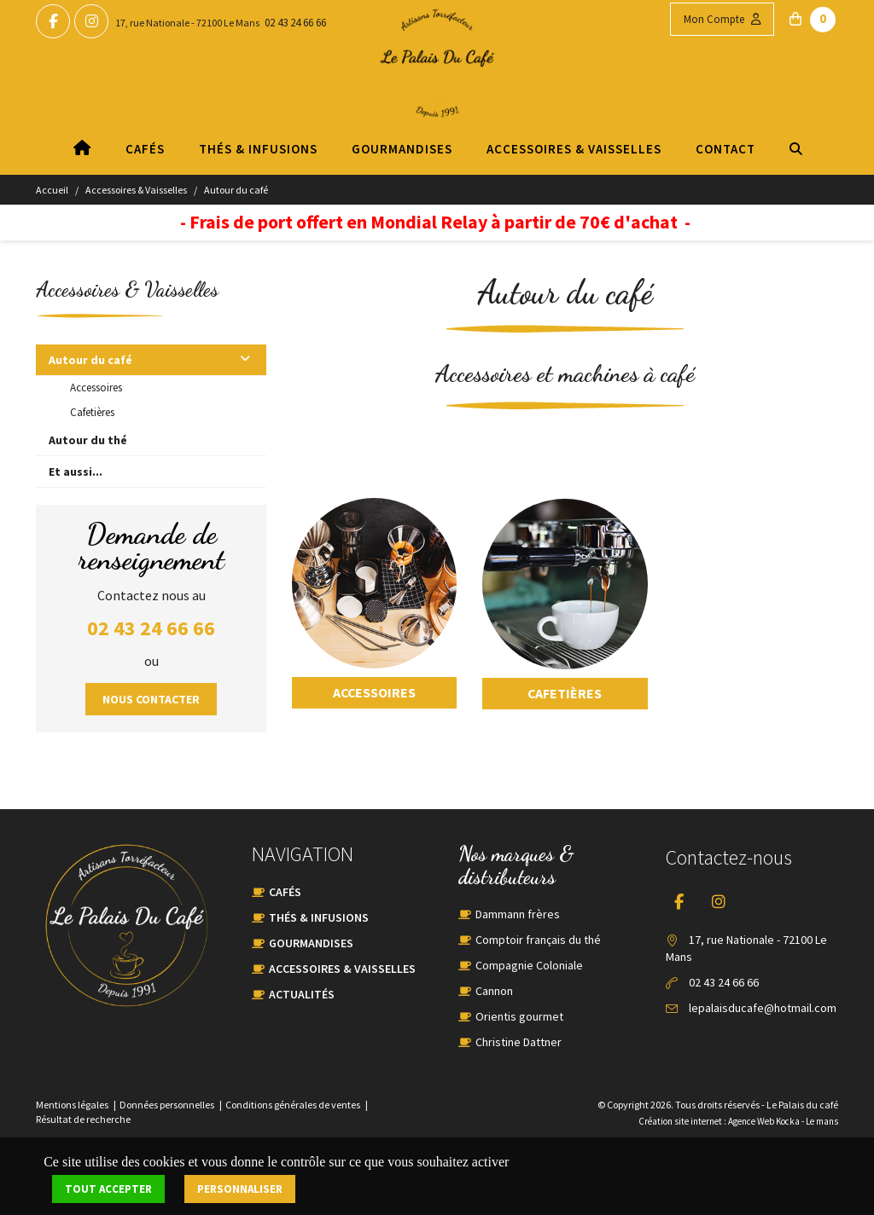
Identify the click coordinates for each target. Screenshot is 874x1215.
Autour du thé (88, 440)
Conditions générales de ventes (292, 1104)
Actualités (302, 994)
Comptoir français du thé (538, 939)
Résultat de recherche (83, 1119)
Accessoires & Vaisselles (573, 149)
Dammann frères (517, 914)
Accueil (52, 189)
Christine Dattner (518, 1042)
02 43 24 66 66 (295, 22)
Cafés (144, 149)
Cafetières (92, 412)
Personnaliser (240, 1189)
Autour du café (236, 189)
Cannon (494, 990)
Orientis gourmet (519, 1016)
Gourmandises (401, 149)
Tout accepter (108, 1189)
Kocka (788, 1121)
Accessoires (96, 387)
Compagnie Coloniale (529, 965)
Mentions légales (72, 1104)
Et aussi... (75, 471)
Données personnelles (166, 1104)
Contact (725, 149)
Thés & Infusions (257, 149)
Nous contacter (151, 699)
